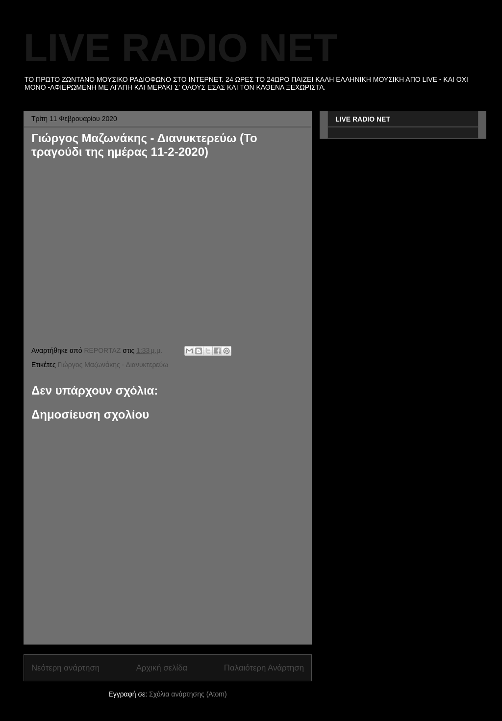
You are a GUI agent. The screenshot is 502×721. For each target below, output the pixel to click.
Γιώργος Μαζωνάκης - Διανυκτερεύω (113, 365)
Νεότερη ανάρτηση (65, 667)
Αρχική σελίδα (162, 667)
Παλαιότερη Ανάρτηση (264, 667)
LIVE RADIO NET (180, 48)
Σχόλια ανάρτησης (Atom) (188, 694)
